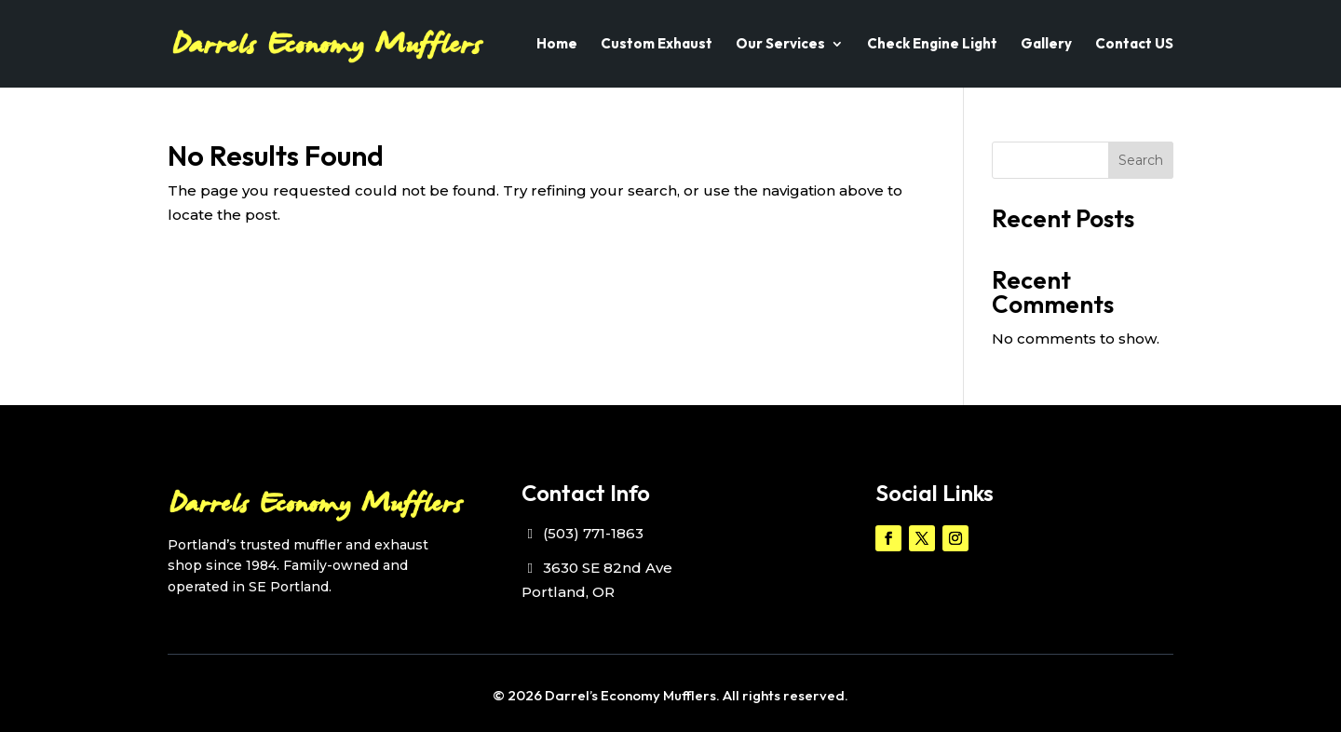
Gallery (1046, 44)
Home (556, 44)
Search (1140, 160)
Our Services (780, 44)
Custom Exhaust (656, 44)
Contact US (1134, 44)
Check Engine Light (932, 44)
